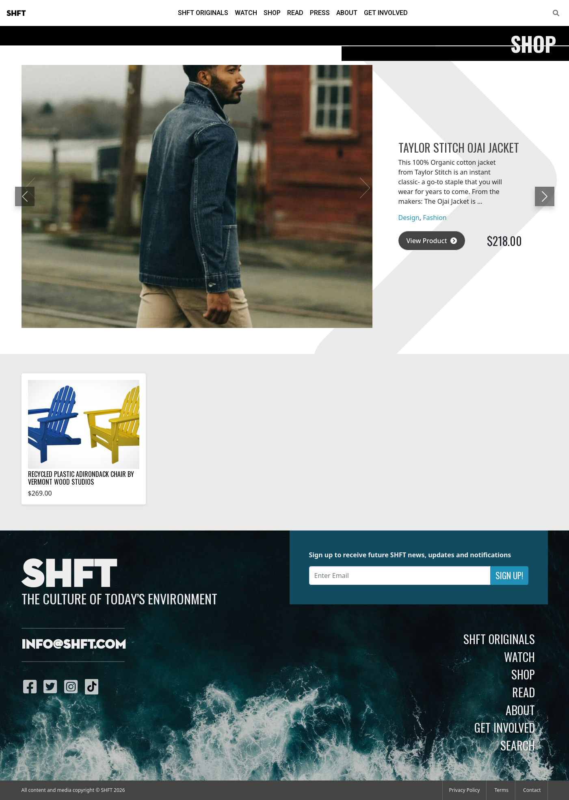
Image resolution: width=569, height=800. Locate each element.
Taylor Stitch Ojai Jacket (458, 147)
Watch (246, 13)
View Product (432, 240)
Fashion (435, 217)
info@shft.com (74, 644)
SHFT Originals (203, 13)
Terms (501, 790)
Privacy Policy (464, 790)
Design (409, 217)
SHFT (16, 13)
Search (517, 745)
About (346, 13)
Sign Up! (509, 575)
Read (295, 13)
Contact (532, 790)
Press (320, 13)
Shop (272, 13)
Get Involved (386, 13)
